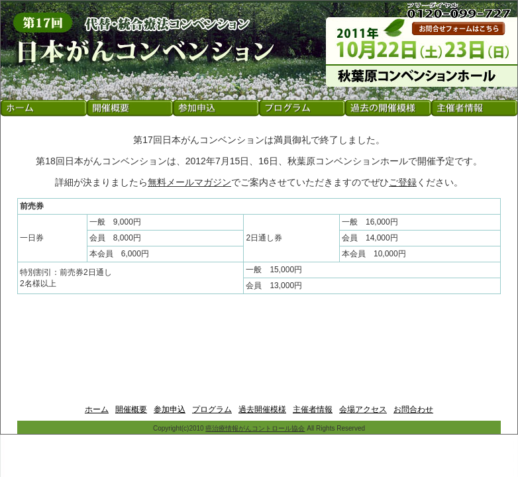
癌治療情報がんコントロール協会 (255, 428)
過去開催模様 (262, 409)
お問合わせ (413, 409)
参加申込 (169, 409)
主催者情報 (313, 409)
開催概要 (131, 409)
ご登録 (403, 182)
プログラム (212, 409)
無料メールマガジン (189, 182)
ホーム (97, 409)
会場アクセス (363, 409)
